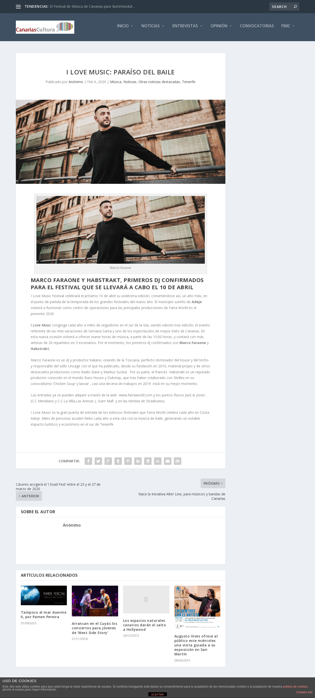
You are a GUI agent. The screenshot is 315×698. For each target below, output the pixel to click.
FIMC (285, 29)
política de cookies (295, 686)
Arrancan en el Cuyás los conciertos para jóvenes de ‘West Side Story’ (94, 628)
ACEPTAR (157, 694)
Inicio (123, 29)
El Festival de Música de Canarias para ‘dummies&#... (92, 6)
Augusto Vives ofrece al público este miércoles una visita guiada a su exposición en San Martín (196, 646)
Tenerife (188, 82)
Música (115, 82)
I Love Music (41, 325)
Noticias (150, 29)
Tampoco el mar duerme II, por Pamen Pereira (44, 615)
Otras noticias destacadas (159, 82)
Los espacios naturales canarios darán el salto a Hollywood (144, 626)
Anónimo (76, 82)
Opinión (218, 29)
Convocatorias (257, 29)
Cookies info (304, 692)
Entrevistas (185, 29)
